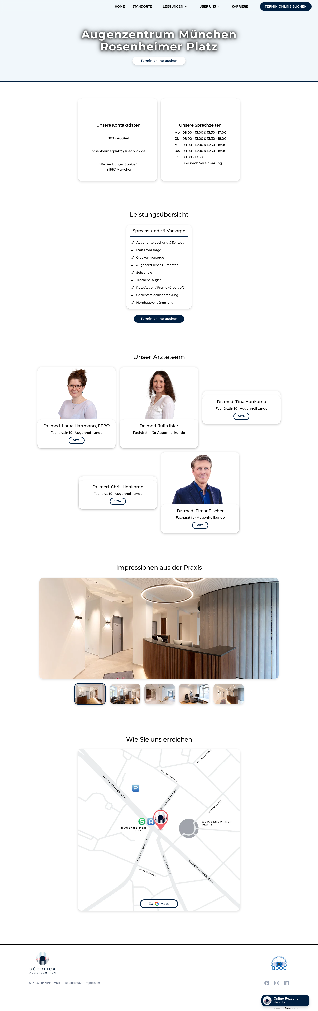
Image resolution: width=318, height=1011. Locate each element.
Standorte (142, 6)
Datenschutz (73, 983)
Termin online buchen (159, 61)
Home (120, 6)
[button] (175, 6)
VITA (76, 440)
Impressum (92, 983)
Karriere (240, 6)
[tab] (90, 694)
